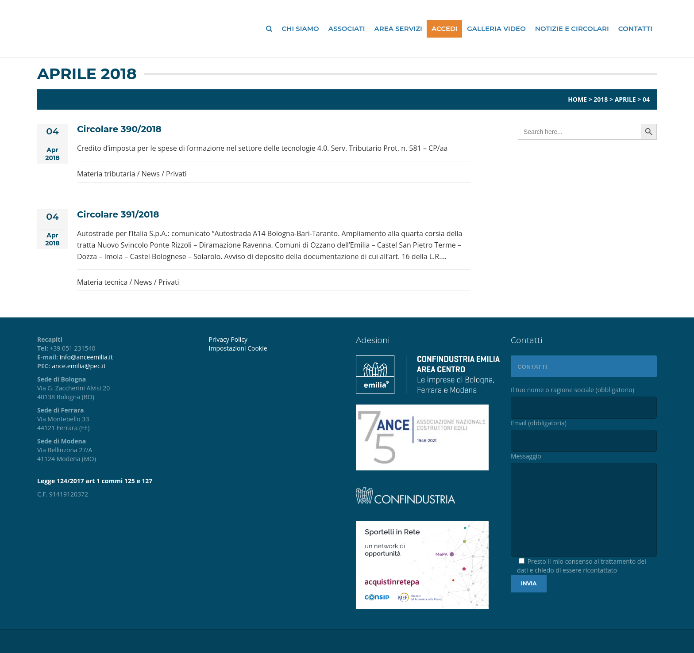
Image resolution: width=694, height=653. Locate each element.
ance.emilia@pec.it (79, 366)
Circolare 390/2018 (119, 129)
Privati (176, 174)
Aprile (625, 99)
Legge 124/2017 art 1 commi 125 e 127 (94, 481)
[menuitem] (276, 348)
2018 (601, 99)
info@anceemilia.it (86, 357)
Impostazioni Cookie (238, 348)
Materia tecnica (102, 282)
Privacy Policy (228, 339)
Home (577, 99)
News (151, 174)
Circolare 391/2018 (118, 214)
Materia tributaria (106, 174)
